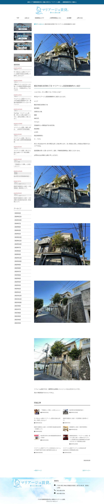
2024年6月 (18, 227)
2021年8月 (18, 306)
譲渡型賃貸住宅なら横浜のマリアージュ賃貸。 (54, 499)
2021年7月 (18, 309)
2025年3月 (18, 213)
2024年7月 (18, 223)
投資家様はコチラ (39, 18)
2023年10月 (18, 244)
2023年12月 (18, 237)
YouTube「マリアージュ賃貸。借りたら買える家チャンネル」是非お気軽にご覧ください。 (22, 115)
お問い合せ (80, 18)
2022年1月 (18, 292)
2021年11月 (18, 299)
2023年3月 (18, 254)
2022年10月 (18, 261)
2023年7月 (18, 247)
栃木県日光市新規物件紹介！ (76, 410)
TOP (18, 18)
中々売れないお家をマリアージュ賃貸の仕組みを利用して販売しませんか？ (22, 73)
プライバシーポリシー (52, 501)
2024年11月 (18, 216)
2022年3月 (18, 285)
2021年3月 (18, 323)
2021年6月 (18, 313)
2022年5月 (18, 278)
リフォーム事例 (17, 161)
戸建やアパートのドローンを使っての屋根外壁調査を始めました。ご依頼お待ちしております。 (22, 87)
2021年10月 (18, 302)
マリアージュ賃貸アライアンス (20, 183)
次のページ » (86, 470)
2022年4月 (18, 282)
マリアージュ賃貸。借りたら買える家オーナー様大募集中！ (22, 152)
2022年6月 (18, 275)
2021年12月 (18, 295)
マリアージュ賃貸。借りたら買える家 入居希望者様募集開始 (22, 139)
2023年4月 (18, 251)
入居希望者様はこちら (55, 18)
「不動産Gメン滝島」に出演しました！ (51, 410)
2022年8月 (18, 268)
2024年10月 (18, 220)
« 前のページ (38, 470)
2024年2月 (18, 233)
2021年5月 (18, 316)
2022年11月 (18, 258)
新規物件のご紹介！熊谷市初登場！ (78, 427)
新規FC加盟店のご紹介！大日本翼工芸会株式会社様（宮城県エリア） (22, 199)
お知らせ (27, 18)
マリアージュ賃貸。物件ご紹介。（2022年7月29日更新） (22, 128)
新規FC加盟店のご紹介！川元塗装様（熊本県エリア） (22, 187)
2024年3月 (18, 230)
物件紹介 (15, 172)
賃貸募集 (15, 173)
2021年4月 (18, 319)
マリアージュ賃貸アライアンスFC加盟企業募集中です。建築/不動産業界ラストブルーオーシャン (22, 101)
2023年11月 (18, 240)
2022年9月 (18, 264)
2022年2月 (18, 288)
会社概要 (69, 18)
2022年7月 (18, 271)
